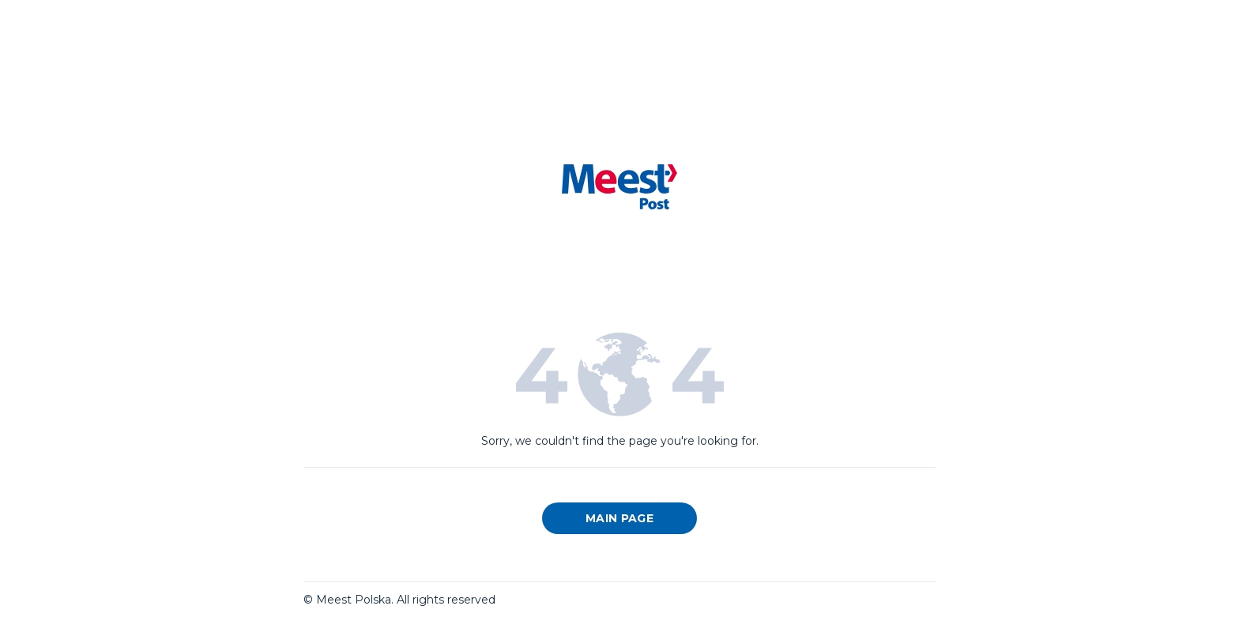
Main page (619, 518)
